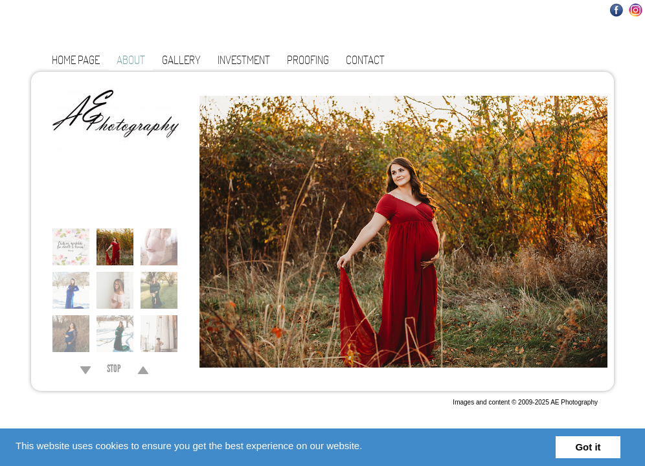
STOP (114, 370)
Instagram (635, 10)
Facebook (617, 10)
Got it (587, 446)
